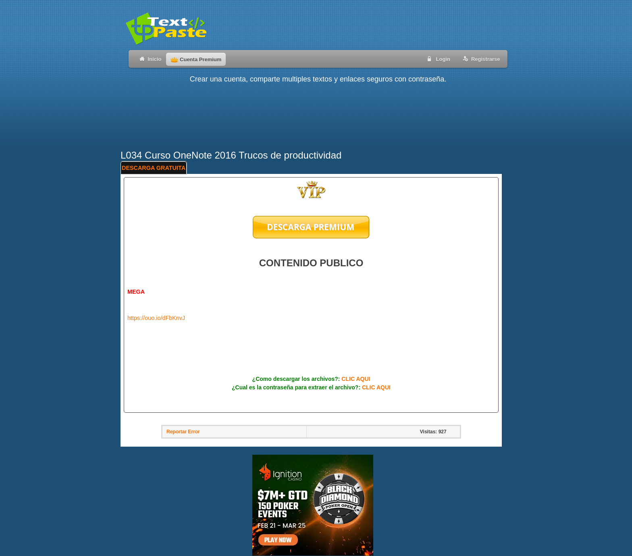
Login (437, 59)
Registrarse (479, 59)
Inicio (149, 59)
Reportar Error (183, 432)
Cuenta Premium (195, 59)
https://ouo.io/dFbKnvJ (156, 318)
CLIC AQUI (355, 379)
